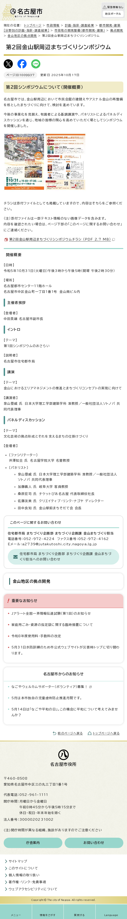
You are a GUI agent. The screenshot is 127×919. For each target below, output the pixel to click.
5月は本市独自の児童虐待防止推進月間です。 (46, 698)
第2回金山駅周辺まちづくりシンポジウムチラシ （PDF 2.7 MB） (62, 239)
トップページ (32, 25)
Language (111, 915)
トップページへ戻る (106, 733)
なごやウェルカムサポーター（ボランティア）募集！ (51, 686)
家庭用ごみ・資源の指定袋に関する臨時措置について (52, 624)
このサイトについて (23, 868)
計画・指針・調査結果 (79, 25)
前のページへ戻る (70, 733)
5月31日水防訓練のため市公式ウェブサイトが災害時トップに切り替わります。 (65, 650)
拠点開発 (116, 30)
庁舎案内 (33, 842)
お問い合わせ (93, 842)
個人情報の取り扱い (24, 875)
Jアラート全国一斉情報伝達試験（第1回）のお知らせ (51, 613)
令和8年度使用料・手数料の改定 (36, 636)
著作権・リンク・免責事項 (27, 882)
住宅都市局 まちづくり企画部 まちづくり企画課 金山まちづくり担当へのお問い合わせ (65, 556)
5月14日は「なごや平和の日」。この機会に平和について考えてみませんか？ (64, 712)
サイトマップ (18, 861)
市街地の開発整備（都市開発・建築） (80, 30)
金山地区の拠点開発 (22, 35)
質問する (79, 915)
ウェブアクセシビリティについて (33, 889)
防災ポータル (113, 14)
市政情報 (53, 25)
